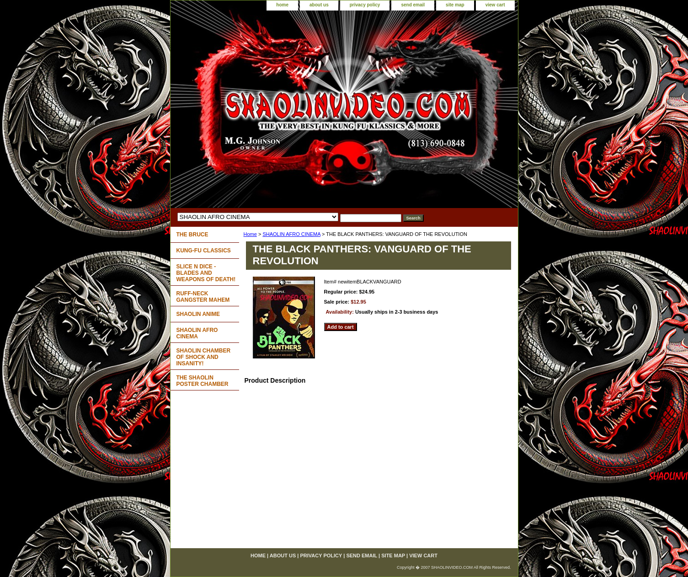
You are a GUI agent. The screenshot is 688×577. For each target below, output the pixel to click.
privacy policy (365, 4)
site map (455, 4)
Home (250, 234)
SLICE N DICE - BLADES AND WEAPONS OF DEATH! (206, 273)
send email (413, 4)
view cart (495, 4)
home (282, 4)
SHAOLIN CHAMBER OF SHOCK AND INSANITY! (203, 357)
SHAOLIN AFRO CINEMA (291, 234)
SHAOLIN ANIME (198, 314)
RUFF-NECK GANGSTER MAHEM (203, 296)
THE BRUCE (192, 234)
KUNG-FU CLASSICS (203, 250)
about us (319, 4)
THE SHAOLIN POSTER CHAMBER (202, 380)
